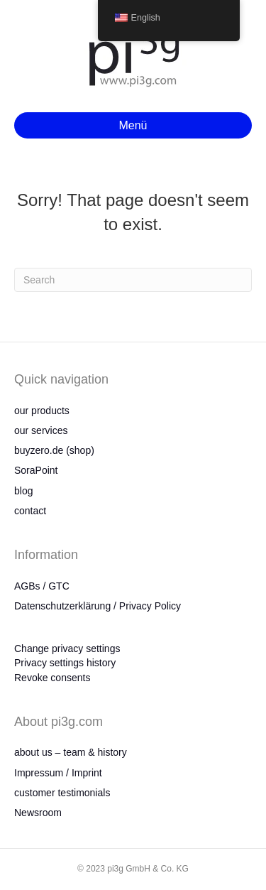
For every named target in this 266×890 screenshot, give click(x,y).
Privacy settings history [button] (65, 662)
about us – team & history (70, 752)
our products (42, 410)
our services (40, 430)
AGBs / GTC (42, 586)
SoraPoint (35, 470)
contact (30, 510)
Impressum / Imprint (58, 772)
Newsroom (38, 812)
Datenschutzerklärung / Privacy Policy (97, 606)
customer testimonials (62, 792)
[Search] (133, 280)
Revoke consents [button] (52, 677)
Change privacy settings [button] (67, 648)
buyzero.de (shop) (54, 450)
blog (23, 490)
